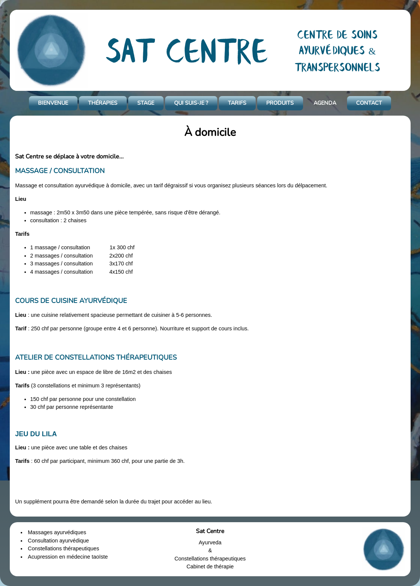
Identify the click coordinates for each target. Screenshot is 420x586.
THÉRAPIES (102, 103)
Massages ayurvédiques (57, 532)
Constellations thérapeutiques (63, 548)
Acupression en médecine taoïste (68, 557)
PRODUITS (280, 103)
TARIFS (237, 103)
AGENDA (325, 103)
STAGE (145, 103)
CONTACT (369, 103)
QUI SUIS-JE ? (191, 103)
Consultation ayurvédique (58, 541)
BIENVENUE (53, 103)
